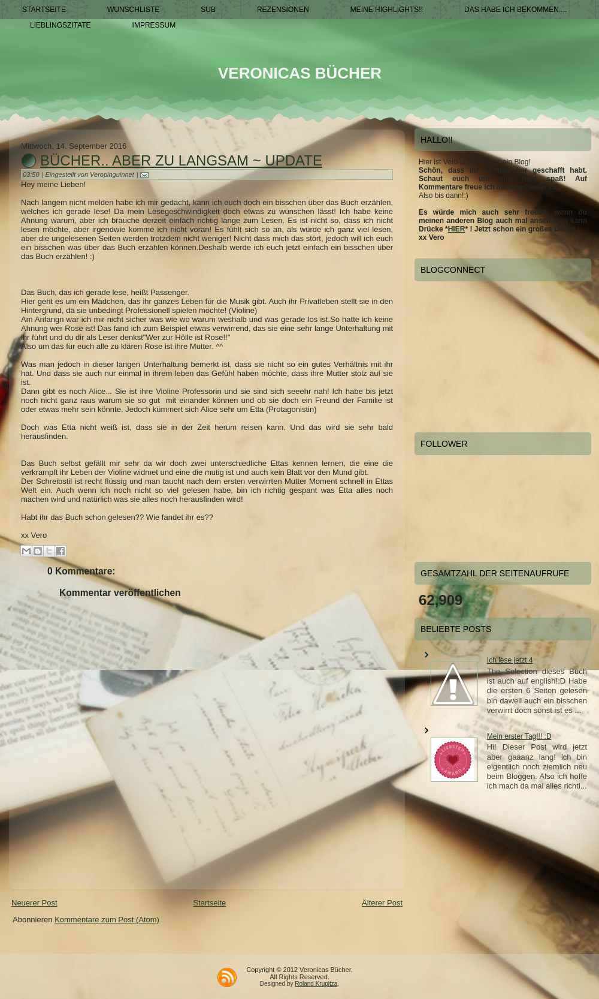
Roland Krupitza (316, 983)
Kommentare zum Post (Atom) (107, 919)
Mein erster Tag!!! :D (519, 736)
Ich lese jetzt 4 (510, 660)
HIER (456, 229)
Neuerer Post (34, 902)
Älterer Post (382, 902)
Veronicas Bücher (300, 73)
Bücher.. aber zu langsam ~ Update (181, 160)
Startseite (209, 902)
